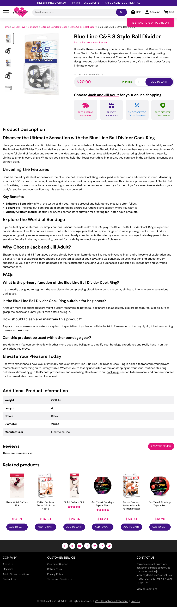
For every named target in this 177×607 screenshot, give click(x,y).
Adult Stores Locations (16, 574)
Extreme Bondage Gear (54, 26)
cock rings (113, 372)
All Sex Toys (18, 26)
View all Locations (147, 588)
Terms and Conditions (59, 579)
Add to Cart (17, 527)
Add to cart (159, 82)
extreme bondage (128, 235)
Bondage (33, 26)
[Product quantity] (144, 82)
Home (6, 26)
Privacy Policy (55, 574)
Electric (99, 74)
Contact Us (9, 579)
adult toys (91, 258)
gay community (42, 239)
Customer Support (58, 564)
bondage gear (78, 231)
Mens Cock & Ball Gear (82, 26)
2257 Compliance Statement (111, 601)
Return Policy (54, 569)
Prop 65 (135, 601)
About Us (8, 564)
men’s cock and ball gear (74, 344)
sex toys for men (116, 185)
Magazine (8, 569)
